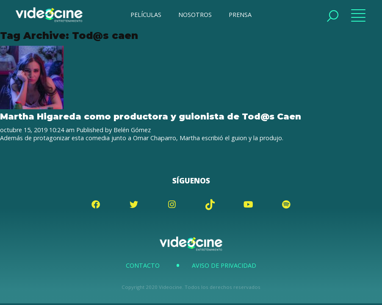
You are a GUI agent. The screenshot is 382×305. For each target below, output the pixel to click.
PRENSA (240, 15)
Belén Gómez (132, 130)
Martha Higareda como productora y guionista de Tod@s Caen (152, 116)
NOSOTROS (195, 15)
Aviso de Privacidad (224, 265)
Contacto (143, 265)
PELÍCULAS (145, 15)
